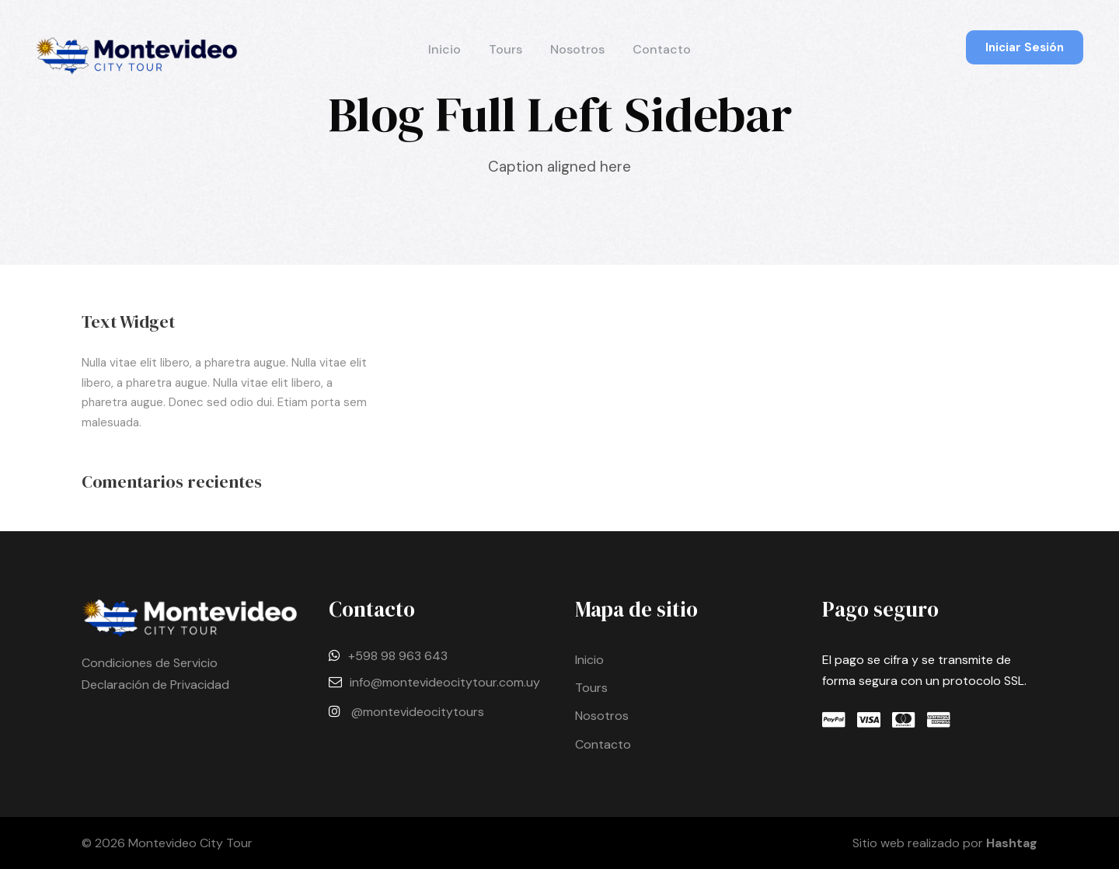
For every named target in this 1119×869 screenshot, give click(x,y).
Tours (505, 49)
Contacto (662, 49)
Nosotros (577, 49)
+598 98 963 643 (398, 656)
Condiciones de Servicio (150, 663)
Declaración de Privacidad (155, 684)
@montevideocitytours (417, 712)
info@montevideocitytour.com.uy (445, 682)
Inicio (444, 49)
